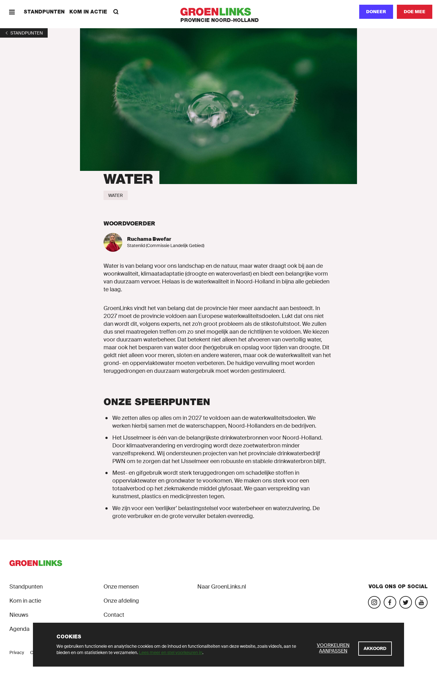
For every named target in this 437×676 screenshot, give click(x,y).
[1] (24, 33)
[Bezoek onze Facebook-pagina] (390, 602)
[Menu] (12, 12)
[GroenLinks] (218, 12)
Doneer (376, 11)
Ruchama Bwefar (149, 239)
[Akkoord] (375, 649)
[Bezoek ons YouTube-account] (421, 602)
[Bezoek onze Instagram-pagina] (374, 602)
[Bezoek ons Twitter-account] (405, 602)
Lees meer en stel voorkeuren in (170, 652)
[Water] (116, 195)
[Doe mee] (414, 12)
